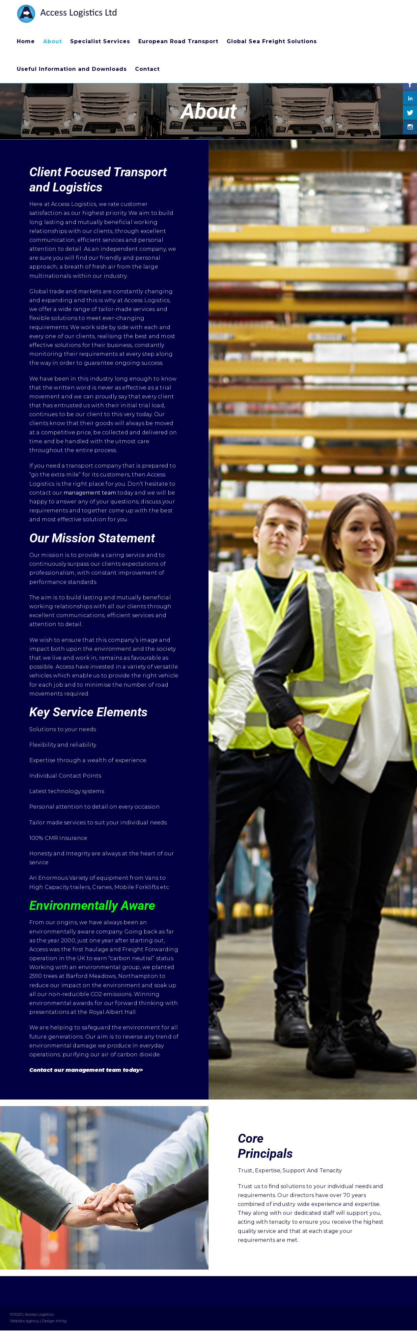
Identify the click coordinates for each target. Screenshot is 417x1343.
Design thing (54, 1320)
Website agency (24, 1320)
